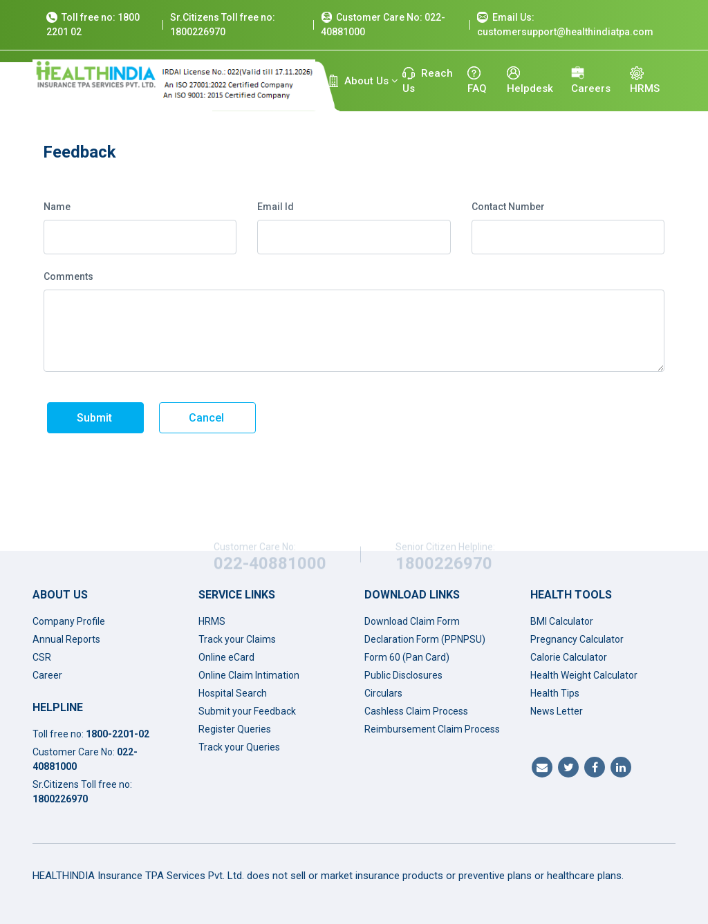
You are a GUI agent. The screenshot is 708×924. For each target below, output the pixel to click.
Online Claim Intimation (248, 675)
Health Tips (554, 693)
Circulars (383, 693)
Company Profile (68, 621)
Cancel (206, 417)
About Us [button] (363, 81)
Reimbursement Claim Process (432, 729)
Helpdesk (530, 80)
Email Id (275, 206)
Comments (68, 276)
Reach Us (427, 81)
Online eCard (226, 657)
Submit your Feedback (247, 711)
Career (47, 675)
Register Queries (234, 729)
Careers (591, 80)
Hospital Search (232, 693)
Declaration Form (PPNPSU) (424, 639)
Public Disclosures (403, 675)
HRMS (645, 80)
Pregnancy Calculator (577, 639)
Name (57, 206)
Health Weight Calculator (583, 675)
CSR (41, 657)
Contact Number (508, 206)
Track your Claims (237, 639)
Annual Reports (66, 639)
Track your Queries (239, 747)
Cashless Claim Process (416, 711)
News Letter (556, 711)
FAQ (477, 80)
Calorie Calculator (568, 657)
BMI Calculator (561, 621)
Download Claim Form (412, 621)
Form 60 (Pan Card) (406, 657)
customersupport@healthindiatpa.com (565, 31)
